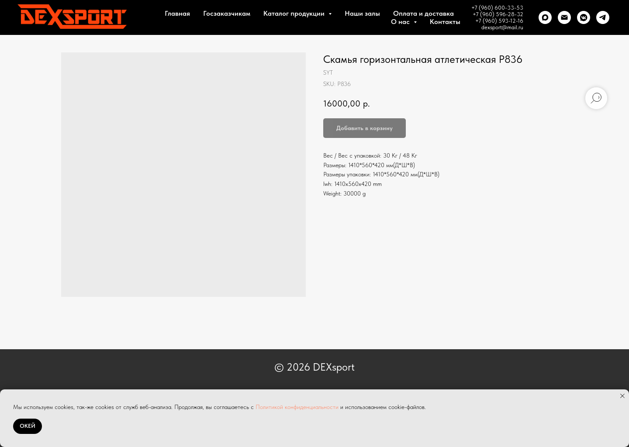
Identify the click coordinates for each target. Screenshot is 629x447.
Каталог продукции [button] (294, 13)
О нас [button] (401, 21)
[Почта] (564, 17)
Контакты (445, 21)
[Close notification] (622, 396)
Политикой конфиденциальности (297, 406)
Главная (177, 13)
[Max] (545, 17)
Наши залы (362, 13)
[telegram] (602, 17)
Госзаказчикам (226, 13)
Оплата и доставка (423, 13)
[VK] (583, 17)
